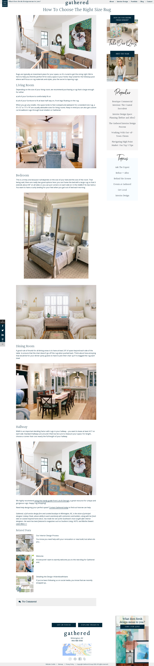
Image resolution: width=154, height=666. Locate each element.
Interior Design (122, 195)
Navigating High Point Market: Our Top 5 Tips (122, 143)
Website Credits (50, 664)
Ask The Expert (122, 167)
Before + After (122, 173)
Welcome (39, 556)
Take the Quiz (4, 3)
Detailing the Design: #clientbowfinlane (52, 576)
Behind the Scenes (122, 179)
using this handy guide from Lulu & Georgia (51, 500)
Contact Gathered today (58, 507)
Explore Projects (90, 625)
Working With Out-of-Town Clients (122, 134)
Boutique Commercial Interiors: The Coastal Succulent (122, 105)
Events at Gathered (122, 184)
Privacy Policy (70, 664)
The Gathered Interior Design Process (122, 125)
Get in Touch (64, 625)
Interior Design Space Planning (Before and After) (122, 116)
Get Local (122, 190)
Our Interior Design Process (47, 535)
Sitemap (60, 664)
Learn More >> (21, 524)
